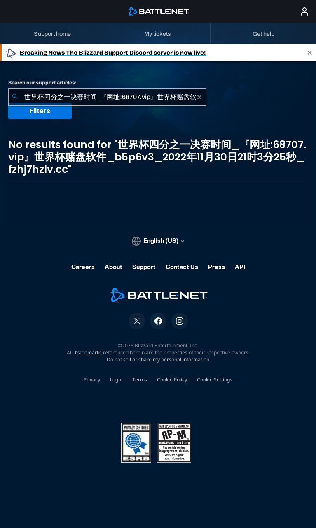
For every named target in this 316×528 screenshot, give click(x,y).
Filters (40, 111)
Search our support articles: (42, 83)
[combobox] (107, 97)
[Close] (310, 52)
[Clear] (199, 97)
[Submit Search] (14, 97)
